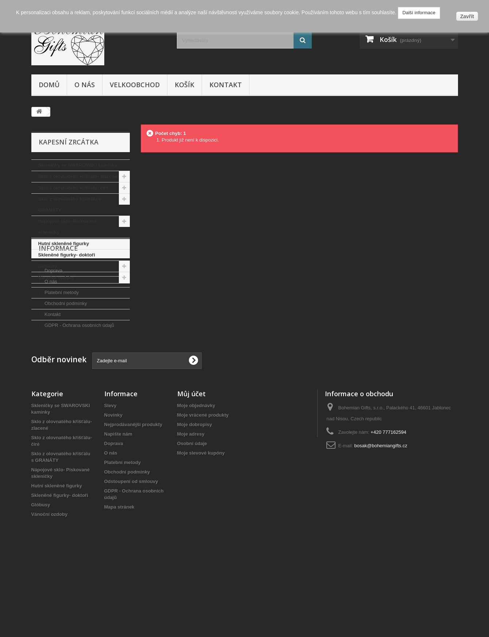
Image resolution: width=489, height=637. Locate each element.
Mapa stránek (119, 583)
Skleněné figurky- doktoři (66, 255)
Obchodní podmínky (65, 357)
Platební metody (61, 347)
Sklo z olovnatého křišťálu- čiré (73, 187)
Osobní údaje (192, 520)
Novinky (113, 491)
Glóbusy (47, 266)
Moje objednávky (196, 482)
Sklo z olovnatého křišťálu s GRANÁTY (69, 204)
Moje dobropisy (194, 501)
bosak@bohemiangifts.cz (380, 522)
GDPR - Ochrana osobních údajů (78, 379)
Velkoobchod (135, 84)
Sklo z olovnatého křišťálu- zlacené (77, 176)
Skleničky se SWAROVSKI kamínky (77, 165)
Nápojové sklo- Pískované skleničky (67, 227)
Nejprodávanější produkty (133, 501)
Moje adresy (191, 510)
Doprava (53, 325)
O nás (84, 84)
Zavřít (467, 16)
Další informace (419, 12)
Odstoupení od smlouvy (131, 558)
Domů (49, 84)
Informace (58, 305)
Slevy (110, 482)
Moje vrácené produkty (203, 491)
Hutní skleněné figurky (63, 243)
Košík (184, 84)
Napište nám (118, 510)
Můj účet (191, 470)
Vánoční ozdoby (56, 277)
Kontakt (225, 84)
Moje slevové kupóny (201, 529)
